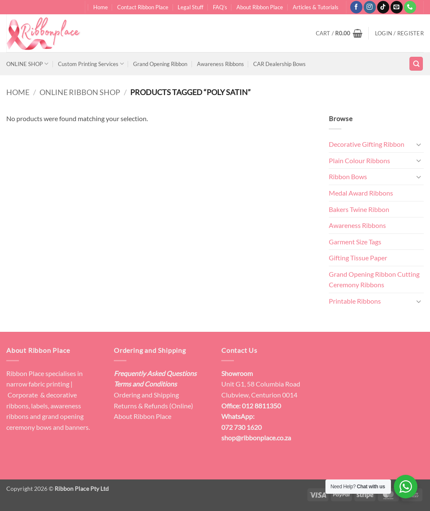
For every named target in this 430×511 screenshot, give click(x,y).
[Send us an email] (397, 7)
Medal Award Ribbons (361, 193)
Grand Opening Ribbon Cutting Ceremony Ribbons (374, 279)
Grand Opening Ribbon (160, 64)
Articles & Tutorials (315, 7)
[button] (339, 33)
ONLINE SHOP (27, 64)
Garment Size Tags (355, 242)
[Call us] (410, 7)
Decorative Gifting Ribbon (366, 144)
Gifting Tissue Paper (358, 258)
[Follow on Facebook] (356, 7)
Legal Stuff (190, 7)
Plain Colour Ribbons (359, 160)
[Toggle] (419, 144)
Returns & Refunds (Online (152, 406)
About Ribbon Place (259, 7)
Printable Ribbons (355, 301)
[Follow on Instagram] (370, 7)
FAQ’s (220, 7)
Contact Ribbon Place (142, 7)
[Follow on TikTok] (383, 7)
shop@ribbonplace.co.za (256, 438)
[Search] (416, 64)
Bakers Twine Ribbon (359, 209)
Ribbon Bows (348, 176)
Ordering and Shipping (146, 395)
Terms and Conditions (145, 384)
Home (100, 7)
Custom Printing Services (91, 64)
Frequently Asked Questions (155, 373)
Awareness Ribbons (220, 64)
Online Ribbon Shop (79, 92)
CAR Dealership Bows (279, 64)
